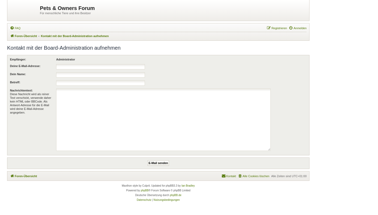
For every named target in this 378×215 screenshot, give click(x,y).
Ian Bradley (188, 185)
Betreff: (15, 82)
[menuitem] (15, 28)
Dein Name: (18, 74)
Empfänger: (18, 59)
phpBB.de (175, 195)
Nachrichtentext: (21, 90)
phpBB (145, 190)
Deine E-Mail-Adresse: (25, 66)
